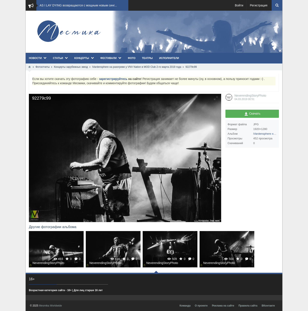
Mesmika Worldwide (50, 305)
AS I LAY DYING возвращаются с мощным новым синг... (78, 5)
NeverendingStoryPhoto (250, 95)
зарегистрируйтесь (113, 79)
